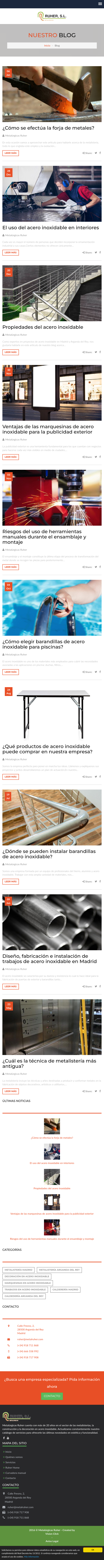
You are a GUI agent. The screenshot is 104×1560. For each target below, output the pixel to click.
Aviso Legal (52, 1541)
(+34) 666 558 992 (27, 1351)
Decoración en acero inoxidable (27, 1276)
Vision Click (52, 1533)
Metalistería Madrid (18, 1269)
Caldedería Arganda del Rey (24, 1296)
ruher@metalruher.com (30, 1339)
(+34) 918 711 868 (27, 1345)
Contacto (52, 1396)
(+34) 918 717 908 (27, 1357)
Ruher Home (12, 1467)
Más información (31, 1556)
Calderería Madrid (65, 1289)
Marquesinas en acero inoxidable (28, 1283)
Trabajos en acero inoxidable (25, 1289)
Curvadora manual (15, 1472)
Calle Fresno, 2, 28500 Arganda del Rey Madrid (30, 1329)
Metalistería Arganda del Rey (59, 1269)
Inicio (47, 45)
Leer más (11, 153)
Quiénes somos (14, 1456)
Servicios (10, 1462)
